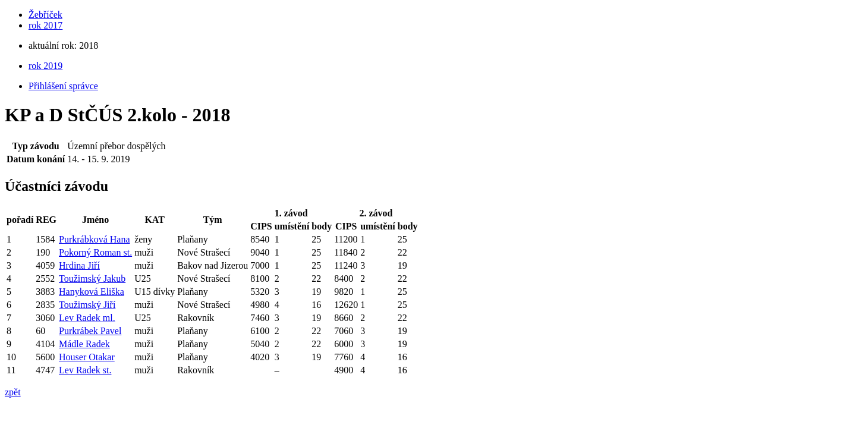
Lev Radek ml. (87, 318)
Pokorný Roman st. (95, 252)
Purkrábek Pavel (90, 331)
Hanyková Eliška (91, 292)
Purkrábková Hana (94, 239)
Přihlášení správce (63, 86)
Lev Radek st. (85, 370)
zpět (13, 392)
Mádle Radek (84, 344)
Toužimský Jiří (87, 305)
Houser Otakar (87, 357)
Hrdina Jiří (79, 265)
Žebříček (45, 15)
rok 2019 (45, 66)
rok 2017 (45, 25)
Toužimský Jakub (92, 278)
